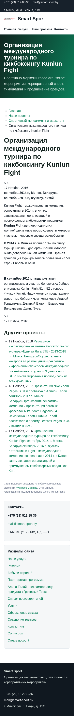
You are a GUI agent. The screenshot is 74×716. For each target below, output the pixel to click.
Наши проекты (41, 29)
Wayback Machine (26, 487)
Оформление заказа (23, 612)
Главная (10, 29)
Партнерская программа (25, 579)
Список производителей (25, 598)
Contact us (15, 633)
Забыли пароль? (20, 573)
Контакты (61, 29)
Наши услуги (17, 559)
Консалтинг (16, 626)
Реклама (14, 566)
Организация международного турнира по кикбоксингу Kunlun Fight (38, 436)
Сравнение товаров (22, 619)
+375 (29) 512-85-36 (16, 2)
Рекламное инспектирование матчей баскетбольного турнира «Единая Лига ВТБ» (39, 346)
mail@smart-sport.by (45, 2)
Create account (18, 640)
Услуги (23, 29)
